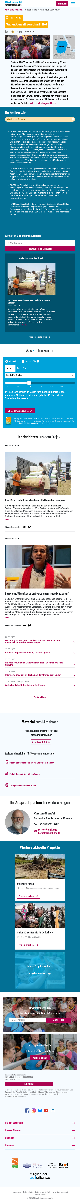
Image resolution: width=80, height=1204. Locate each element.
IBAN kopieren (29, 1084)
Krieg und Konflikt (12, 31)
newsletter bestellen (40, 249)
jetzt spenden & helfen (20, 411)
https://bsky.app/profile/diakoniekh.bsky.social (40, 1110)
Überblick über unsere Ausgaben (32, 423)
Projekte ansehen (40, 973)
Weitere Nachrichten (38, 337)
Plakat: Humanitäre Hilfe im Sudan (24, 774)
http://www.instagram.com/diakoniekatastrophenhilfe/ (34, 1110)
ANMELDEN (58, 1020)
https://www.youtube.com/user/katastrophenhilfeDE (46, 1110)
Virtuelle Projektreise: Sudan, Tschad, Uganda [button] (27, 653)
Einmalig (13, 361)
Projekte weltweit (14, 9)
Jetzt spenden (40, 1058)
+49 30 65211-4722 (48, 824)
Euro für (21, 368)
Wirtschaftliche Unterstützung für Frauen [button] (25, 685)
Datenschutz (27, 1192)
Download (41, 742)
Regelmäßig (31, 361)
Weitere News (40, 697)
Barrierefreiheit (62, 1192)
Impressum (16, 1192)
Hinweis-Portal (40, 1195)
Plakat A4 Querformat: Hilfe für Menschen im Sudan (31, 763)
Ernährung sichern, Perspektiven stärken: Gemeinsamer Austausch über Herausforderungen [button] (33, 641)
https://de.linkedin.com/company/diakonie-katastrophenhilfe (53, 1110)
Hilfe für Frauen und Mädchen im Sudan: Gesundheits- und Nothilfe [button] (34, 664)
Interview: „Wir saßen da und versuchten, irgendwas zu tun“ (37, 593)
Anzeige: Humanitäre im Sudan (22, 786)
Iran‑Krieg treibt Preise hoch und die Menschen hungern (35, 500)
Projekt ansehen (28, 896)
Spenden (9, 1138)
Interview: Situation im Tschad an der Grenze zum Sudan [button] (33, 675)
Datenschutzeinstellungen (44, 1192)
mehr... (25, 325)
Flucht (6, 31)
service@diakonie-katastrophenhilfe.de (49, 831)
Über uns (9, 1146)
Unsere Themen (13, 1130)
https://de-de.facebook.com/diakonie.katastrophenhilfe (27, 1110)
